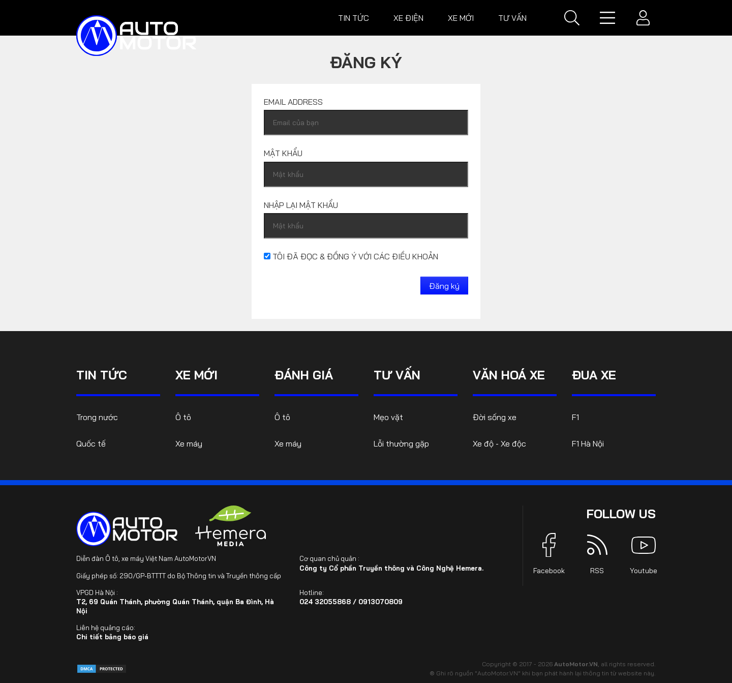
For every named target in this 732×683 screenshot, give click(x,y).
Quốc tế (91, 443)
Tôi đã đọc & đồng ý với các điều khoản (351, 256)
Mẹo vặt (388, 417)
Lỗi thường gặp (401, 443)
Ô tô (183, 417)
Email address (293, 102)
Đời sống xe (494, 417)
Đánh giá (303, 374)
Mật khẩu (283, 153)
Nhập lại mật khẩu (301, 205)
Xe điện (408, 18)
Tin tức (353, 18)
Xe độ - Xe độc (499, 443)
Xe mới (461, 18)
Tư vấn (512, 18)
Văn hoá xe (509, 374)
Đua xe (594, 374)
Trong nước (97, 417)
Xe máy (188, 443)
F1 (575, 417)
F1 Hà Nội (588, 443)
